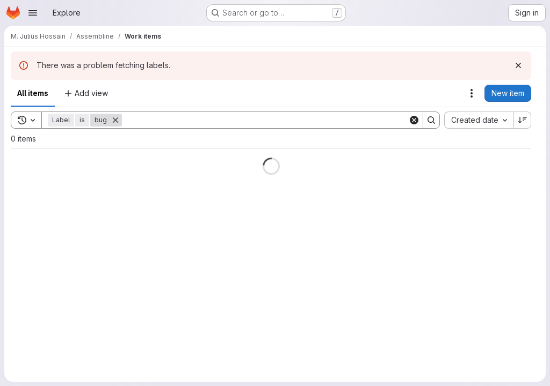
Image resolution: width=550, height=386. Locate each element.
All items (32, 93)
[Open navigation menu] (32, 12)
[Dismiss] (518, 65)
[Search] (265, 120)
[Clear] (414, 120)
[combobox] (478, 120)
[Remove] (115, 120)
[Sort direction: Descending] (522, 120)
